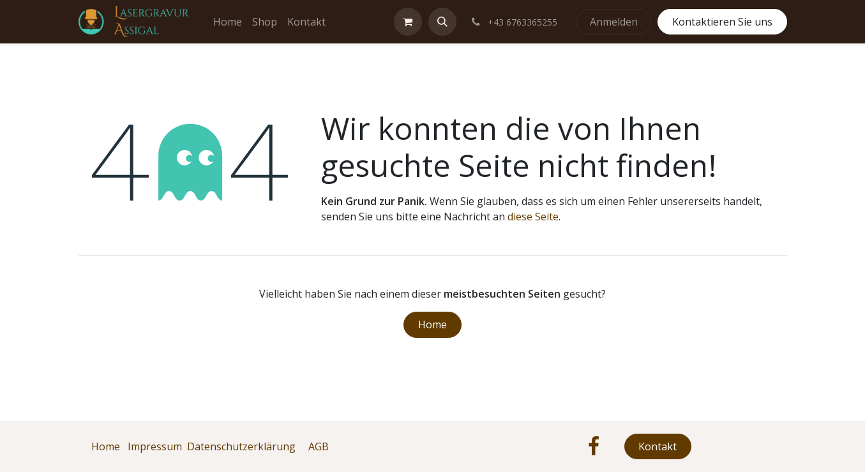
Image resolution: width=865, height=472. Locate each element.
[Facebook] (594, 446)
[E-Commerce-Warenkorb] (408, 22)
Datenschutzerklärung (241, 446)
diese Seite (533, 216)
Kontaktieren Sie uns (722, 22)
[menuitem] (227, 21)
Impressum (155, 446)
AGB (318, 446)
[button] (442, 22)
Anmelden (614, 22)
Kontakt (657, 446)
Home (432, 324)
